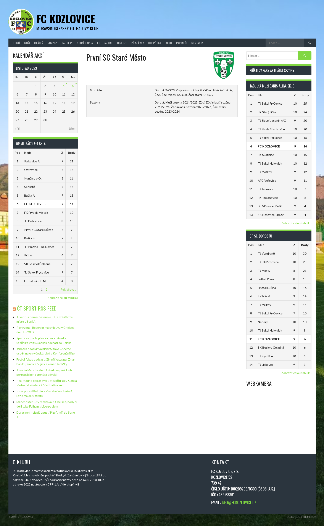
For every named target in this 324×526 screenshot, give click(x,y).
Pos (17, 152)
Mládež (38, 42)
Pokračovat (68, 289)
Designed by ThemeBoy (301, 516)
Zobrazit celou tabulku (63, 297)
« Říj (17, 128)
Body (71, 152)
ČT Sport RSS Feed (36, 308)
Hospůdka (154, 42)
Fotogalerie (105, 42)
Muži (27, 42)
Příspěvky (137, 42)
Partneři (181, 42)
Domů (16, 42)
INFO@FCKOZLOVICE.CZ (238, 502)
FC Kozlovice (65, 18)
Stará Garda (85, 42)
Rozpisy (53, 42)
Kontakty (197, 42)
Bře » (72, 128)
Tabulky (67, 42)
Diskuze (122, 42)
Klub (169, 42)
